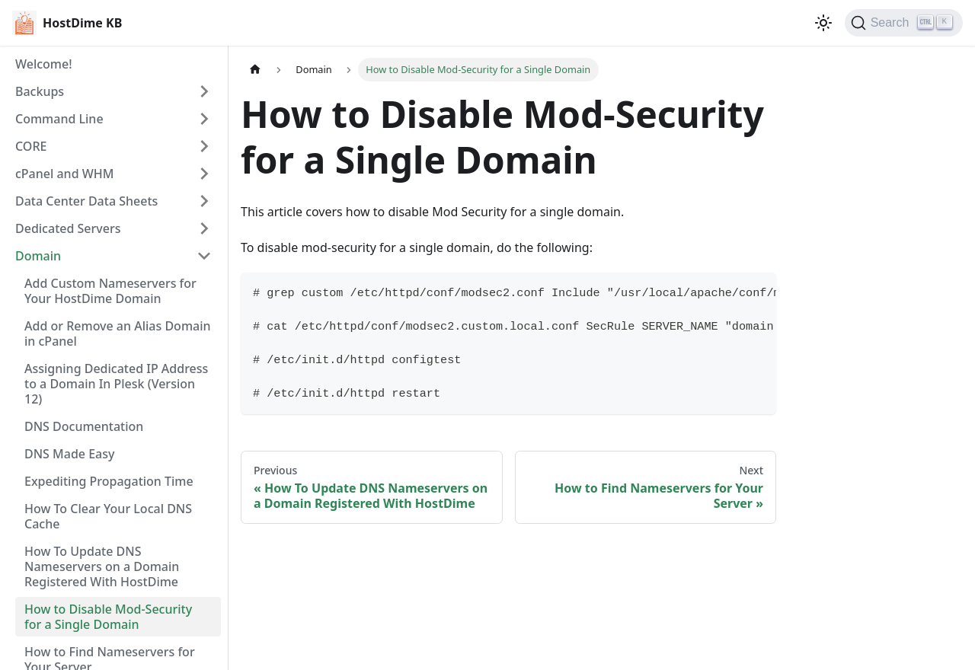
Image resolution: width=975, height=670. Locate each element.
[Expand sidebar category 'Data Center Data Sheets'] (204, 201)
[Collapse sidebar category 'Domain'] (204, 256)
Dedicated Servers (67, 228)
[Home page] (255, 69)
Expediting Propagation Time (108, 481)
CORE (30, 146)
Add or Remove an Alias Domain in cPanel (117, 333)
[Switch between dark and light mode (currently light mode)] (823, 23)
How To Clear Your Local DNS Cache (108, 516)
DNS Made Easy (69, 453)
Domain (38, 255)
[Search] (904, 23)
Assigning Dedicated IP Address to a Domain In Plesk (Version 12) (116, 383)
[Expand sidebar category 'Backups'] (204, 91)
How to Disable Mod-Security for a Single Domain (108, 617)
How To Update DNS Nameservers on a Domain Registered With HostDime (101, 566)
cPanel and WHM (64, 173)
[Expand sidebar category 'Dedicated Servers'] (204, 228)
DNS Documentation (83, 426)
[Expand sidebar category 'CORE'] (204, 146)
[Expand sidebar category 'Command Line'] (204, 119)
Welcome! (43, 64)
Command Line (59, 118)
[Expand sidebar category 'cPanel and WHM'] (204, 173)
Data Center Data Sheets (86, 201)
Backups (39, 91)
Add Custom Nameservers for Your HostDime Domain (110, 291)
